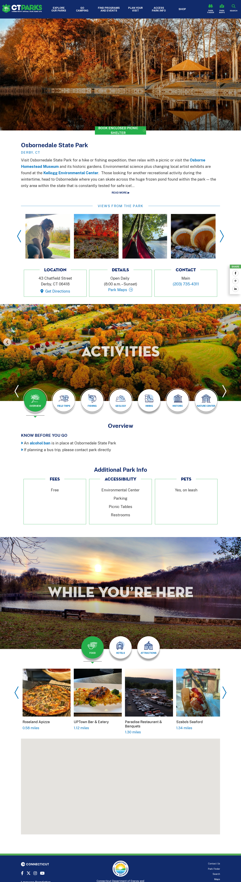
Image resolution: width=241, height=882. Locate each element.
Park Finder (210, 11)
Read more (119, 192)
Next (222, 236)
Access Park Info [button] (159, 9)
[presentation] (35, 403)
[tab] (35, 400)
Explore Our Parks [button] (58, 9)
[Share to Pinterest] (235, 281)
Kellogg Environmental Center (70, 173)
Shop (182, 9)
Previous (19, 236)
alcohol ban (40, 443)
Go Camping (82, 9)
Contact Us (214, 863)
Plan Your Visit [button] (135, 9)
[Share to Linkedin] (235, 289)
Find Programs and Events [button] (109, 9)
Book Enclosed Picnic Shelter (118, 130)
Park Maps (222, 11)
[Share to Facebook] (235, 273)
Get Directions (57, 291)
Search (216, 874)
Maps (217, 879)
